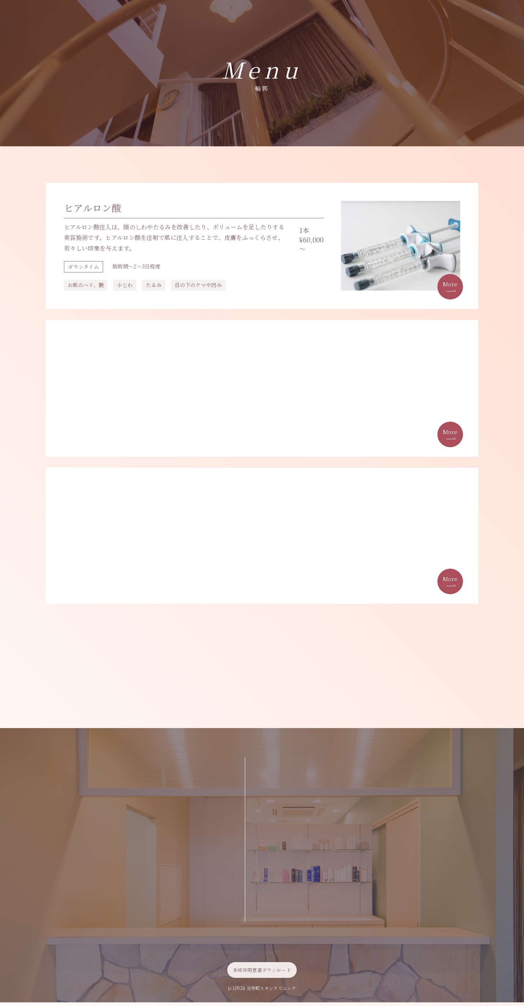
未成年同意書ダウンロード (262, 973)
